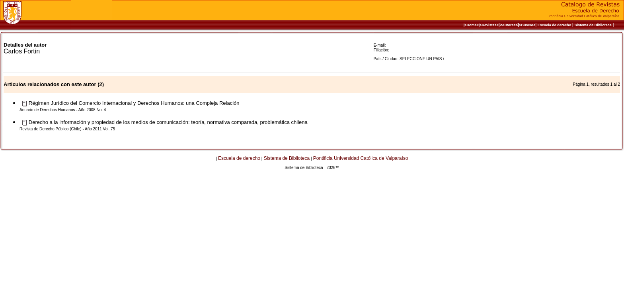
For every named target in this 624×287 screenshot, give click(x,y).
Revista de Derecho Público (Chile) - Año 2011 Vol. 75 (67, 129)
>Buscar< (527, 25)
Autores (509, 25)
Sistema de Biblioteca (593, 25)
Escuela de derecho (554, 25)
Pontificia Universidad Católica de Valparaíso (360, 158)
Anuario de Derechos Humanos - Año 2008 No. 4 (63, 110)
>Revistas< (489, 25)
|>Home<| (472, 25)
